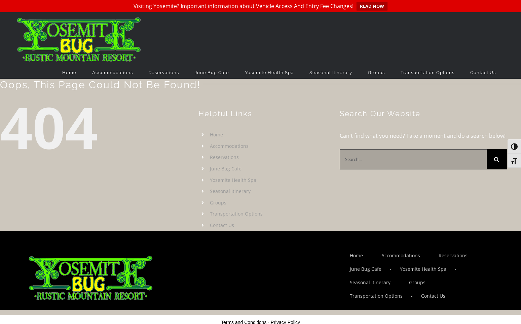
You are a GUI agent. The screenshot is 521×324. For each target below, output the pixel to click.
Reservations (224, 157)
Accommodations (229, 146)
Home (216, 134)
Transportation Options (236, 213)
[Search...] (413, 159)
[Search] (497, 159)
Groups (218, 202)
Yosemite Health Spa (233, 179)
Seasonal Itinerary (230, 191)
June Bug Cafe (225, 168)
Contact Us (222, 225)
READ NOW (372, 6)
